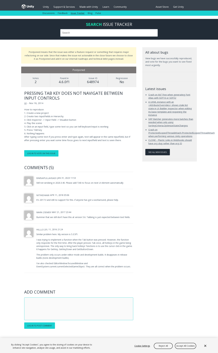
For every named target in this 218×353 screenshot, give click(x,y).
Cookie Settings (142, 345)
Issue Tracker (78, 13)
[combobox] (109, 32)
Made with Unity (88, 6)
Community (120, 6)
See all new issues (157, 152)
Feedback (63, 13)
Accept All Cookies (185, 345)
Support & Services (64, 6)
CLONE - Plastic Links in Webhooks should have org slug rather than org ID (170, 142)
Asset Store (162, 6)
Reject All (163, 345)
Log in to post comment (39, 325)
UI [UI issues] (25, 103)
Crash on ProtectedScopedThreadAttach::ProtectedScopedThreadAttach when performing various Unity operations (181, 133)
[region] (109, 345)
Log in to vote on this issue (41, 153)
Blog (90, 13)
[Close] (205, 346)
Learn (105, 6)
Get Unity (178, 6)
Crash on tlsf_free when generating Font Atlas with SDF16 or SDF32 (169, 96)
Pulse (98, 13)
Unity (46, 6)
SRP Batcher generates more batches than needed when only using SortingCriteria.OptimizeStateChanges (170, 122)
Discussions (48, 13)
